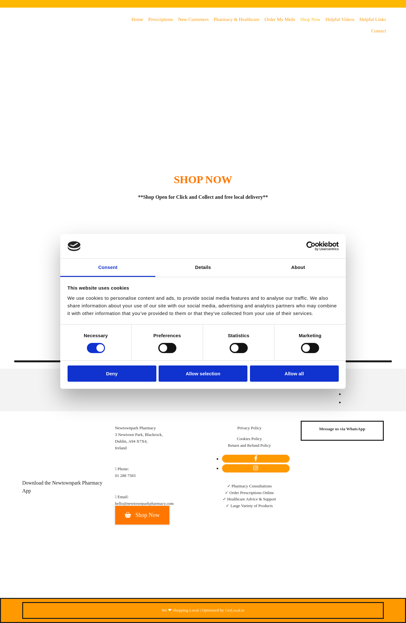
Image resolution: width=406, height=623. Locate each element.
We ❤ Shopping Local (180, 610)
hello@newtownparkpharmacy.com (144, 503)
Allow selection (203, 373)
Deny (112, 373)
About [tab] (298, 267)
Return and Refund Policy (249, 445)
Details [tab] (203, 267)
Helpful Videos (339, 19)
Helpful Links (372, 19)
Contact (378, 30)
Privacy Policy (249, 427)
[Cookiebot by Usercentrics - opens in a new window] (311, 246)
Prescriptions (160, 19)
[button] (142, 515)
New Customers (193, 19)
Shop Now (310, 19)
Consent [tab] (108, 267)
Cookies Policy (249, 438)
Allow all (294, 373)
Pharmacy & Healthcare (236, 19)
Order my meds (280, 19)
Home (137, 19)
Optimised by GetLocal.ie (223, 610)
